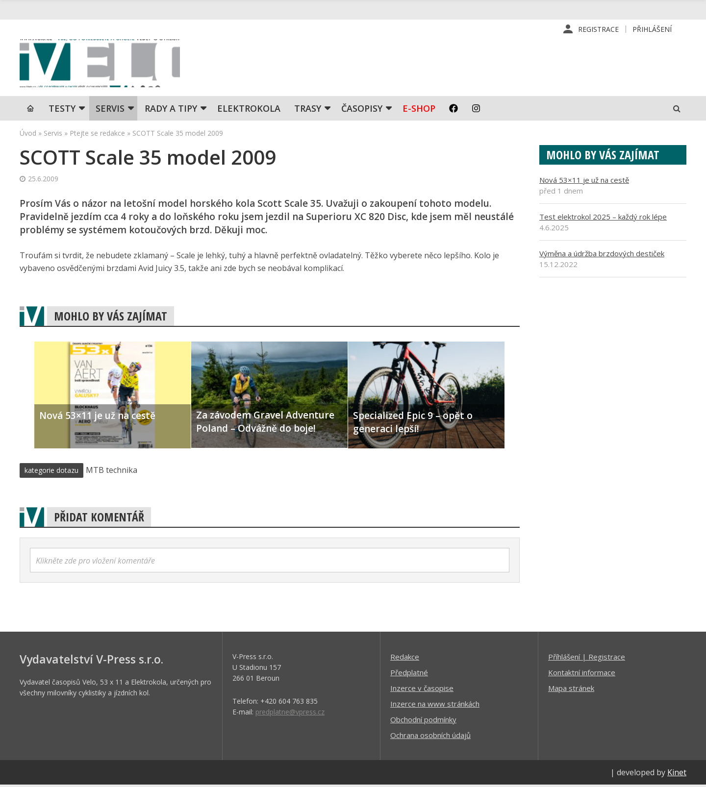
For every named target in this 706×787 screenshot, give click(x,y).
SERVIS (110, 110)
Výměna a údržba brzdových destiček (601, 255)
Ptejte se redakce (97, 135)
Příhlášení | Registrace (586, 659)
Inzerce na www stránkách (434, 706)
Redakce (404, 659)
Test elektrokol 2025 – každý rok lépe (603, 218)
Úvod (28, 135)
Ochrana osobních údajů (430, 737)
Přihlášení (652, 29)
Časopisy (361, 110)
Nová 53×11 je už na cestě (584, 182)
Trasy (307, 110)
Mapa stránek (571, 690)
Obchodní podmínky (423, 721)
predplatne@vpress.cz (290, 713)
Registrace (598, 29)
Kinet (676, 774)
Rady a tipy (171, 110)
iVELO (103, 64)
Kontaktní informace (581, 674)
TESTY (62, 110)
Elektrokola (248, 110)
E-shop (419, 110)
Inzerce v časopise (422, 690)
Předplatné (409, 674)
